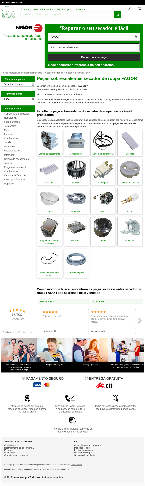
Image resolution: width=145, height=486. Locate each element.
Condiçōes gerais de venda (87, 445)
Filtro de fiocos (12, 122)
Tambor (8, 163)
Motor (7, 130)
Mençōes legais (82, 448)
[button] (94, 37)
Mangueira (9, 146)
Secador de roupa (54, 72)
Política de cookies (83, 450)
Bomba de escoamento (16, 159)
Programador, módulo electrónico (15, 167)
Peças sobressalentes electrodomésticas (22, 72)
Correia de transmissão (16, 113)
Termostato (10, 126)
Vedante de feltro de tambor (15, 175)
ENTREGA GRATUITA (12, 2)
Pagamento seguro (83, 452)
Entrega (8, 450)
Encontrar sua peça (94, 57)
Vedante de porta (13, 150)
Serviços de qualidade (85, 455)
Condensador (11, 138)
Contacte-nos (10, 445)
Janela (7, 142)
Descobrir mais (76, 465)
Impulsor (8, 134)
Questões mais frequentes (17, 455)
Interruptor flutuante (14, 179)
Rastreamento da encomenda (19, 448)
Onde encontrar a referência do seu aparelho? (82, 65)
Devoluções (10, 452)
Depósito (9, 183)
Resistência (10, 117)
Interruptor (9, 155)
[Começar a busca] (117, 14)
